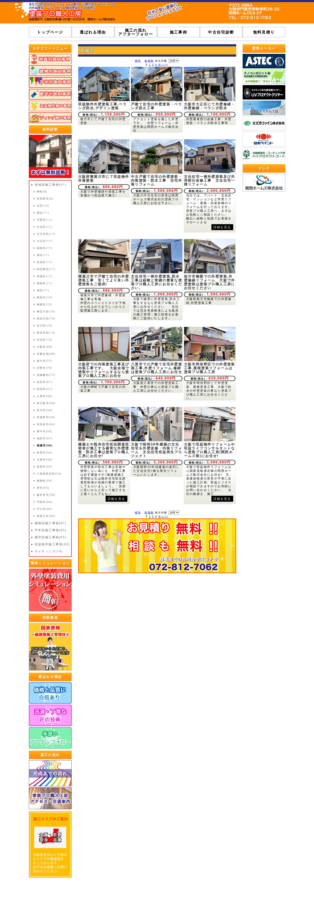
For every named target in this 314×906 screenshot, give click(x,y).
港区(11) (43, 255)
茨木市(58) (45, 410)
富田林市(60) (46, 424)
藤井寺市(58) (46, 495)
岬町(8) (42, 191)
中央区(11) (45, 227)
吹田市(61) (45, 382)
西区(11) (43, 213)
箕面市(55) (45, 466)
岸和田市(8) (45, 198)
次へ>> (163, 64)
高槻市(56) (45, 445)
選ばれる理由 (93, 32)
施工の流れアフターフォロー (135, 32)
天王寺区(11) (46, 234)
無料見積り (264, 32)
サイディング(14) (49, 551)
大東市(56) (45, 459)
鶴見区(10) (45, 297)
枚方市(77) (45, 361)
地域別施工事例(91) (50, 184)
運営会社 (182, 893)
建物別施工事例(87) (50, 523)
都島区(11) (45, 283)
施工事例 (178, 32)
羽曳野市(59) (46, 417)
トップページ (50, 32)
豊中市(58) (45, 431)
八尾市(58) (45, 396)
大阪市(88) (45, 347)
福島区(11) (45, 248)
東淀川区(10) (46, 311)
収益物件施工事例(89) (52, 544)
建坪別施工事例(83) (50, 537)
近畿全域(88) (46, 354)
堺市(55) (43, 488)
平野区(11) (45, 220)
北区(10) (43, 205)
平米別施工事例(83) (50, 530)
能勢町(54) (45, 480)
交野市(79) (45, 368)
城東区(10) (45, 304)
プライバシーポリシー (208, 893)
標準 (138, 61)
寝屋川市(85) (46, 516)
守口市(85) (45, 509)
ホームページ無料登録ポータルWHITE (256, 893)
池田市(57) (45, 438)
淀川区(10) (45, 325)
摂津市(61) (45, 389)
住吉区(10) (45, 339)
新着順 (149, 61)
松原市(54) (45, 452)
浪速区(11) (45, 276)
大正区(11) (45, 241)
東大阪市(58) (46, 403)
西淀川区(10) (46, 318)
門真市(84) (45, 502)
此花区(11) (45, 262)
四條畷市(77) (46, 375)
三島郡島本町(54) (49, 473)
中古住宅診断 (221, 32)
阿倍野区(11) (46, 269)
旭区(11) (43, 290)
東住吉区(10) (46, 332)
